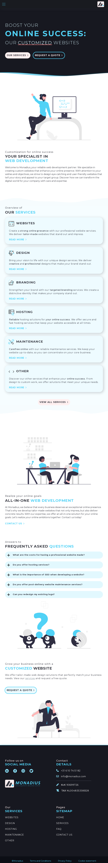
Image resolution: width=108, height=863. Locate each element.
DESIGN (10, 820)
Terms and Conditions (40, 858)
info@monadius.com (73, 773)
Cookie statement (87, 858)
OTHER (9, 837)
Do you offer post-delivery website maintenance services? (48, 581)
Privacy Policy (65, 858)
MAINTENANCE (14, 832)
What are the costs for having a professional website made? (49, 552)
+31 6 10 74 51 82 (71, 768)
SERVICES (62, 820)
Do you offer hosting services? (31, 562)
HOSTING (11, 826)
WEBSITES (11, 814)
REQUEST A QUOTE (54, 52)
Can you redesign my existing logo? (34, 591)
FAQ (58, 826)
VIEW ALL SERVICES (54, 399)
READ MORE (18, 236)
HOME (60, 814)
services (30, 675)
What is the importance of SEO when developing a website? (48, 572)
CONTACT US (15, 520)
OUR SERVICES (17, 52)
